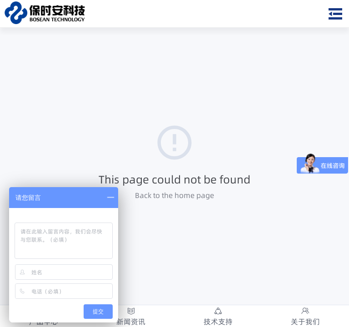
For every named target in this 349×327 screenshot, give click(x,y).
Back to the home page (174, 195)
